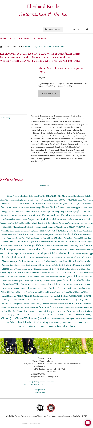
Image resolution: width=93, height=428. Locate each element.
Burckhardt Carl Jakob (12, 307)
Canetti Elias (20, 253)
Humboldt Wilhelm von (83, 296)
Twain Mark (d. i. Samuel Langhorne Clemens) (38, 242)
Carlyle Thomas (16, 273)
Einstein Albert (85, 265)
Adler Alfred (73, 315)
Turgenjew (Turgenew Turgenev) (79, 261)
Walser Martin (76, 219)
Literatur (16, 46)
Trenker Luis (15, 292)
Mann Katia (51, 330)
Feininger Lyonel (73, 322)
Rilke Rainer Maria (44, 304)
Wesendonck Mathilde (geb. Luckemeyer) (17, 284)
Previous (42, 189)
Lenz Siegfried (10, 253)
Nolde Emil (29, 231)
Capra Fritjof (87, 235)
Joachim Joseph (41, 230)
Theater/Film (60, 57)
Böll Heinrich (80, 246)
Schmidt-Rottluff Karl (51, 234)
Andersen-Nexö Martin (50, 300)
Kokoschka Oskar (65, 330)
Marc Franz (59, 242)
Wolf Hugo (38, 308)
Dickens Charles (71, 273)
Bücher (37, 60)
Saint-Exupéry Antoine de (18, 257)
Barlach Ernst (49, 307)
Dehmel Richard (60, 303)
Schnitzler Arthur (83, 280)
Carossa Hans (81, 326)
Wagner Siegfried (50, 203)
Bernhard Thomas (73, 238)
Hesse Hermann (66, 203)
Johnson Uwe (79, 269)
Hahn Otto (58, 269)
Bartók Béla (58, 272)
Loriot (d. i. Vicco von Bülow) (18, 215)
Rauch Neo (62, 315)
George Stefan (77, 292)
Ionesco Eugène (18, 204)
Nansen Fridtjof (36, 211)
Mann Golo (42, 253)
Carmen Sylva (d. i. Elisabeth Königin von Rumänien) (25, 245)
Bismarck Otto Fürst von (33, 204)
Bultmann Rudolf (12, 208)
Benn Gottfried (33, 288)
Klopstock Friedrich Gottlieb (56, 257)
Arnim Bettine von (40, 330)
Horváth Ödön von (26, 280)
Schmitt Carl (68, 268)
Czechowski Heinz (31, 319)
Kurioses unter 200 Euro (63, 60)
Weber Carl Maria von (16, 250)
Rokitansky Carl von (41, 284)
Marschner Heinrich (68, 319)
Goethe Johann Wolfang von (58, 227)
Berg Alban (50, 269)
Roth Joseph (8, 261)
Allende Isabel (51, 249)
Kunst (32, 53)
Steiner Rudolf (63, 253)
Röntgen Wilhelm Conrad (72, 235)
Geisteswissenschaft (15, 57)
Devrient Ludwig (83, 318)
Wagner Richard (51, 211)
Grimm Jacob (47, 238)
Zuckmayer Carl (8, 269)
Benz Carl (4, 257)
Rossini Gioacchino (19, 315)
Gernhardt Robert (36, 315)
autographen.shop (38, 396)
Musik (21, 53)
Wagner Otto (84, 304)
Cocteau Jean (74, 304)
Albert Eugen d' (79, 200)
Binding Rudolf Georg (51, 215)
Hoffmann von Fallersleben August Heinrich (31, 296)
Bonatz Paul (43, 288)
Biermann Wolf (81, 204)
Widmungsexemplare (15, 60)
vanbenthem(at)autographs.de (34, 388)
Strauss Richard (40, 276)
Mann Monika (25, 299)
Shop (6, 46)
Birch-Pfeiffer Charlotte (18, 199)
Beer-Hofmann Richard (62, 245)
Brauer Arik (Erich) (65, 280)
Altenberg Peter (76, 208)
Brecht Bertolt (56, 319)
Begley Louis (33, 200)
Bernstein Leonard (37, 227)
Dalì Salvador (64, 300)
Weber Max (8, 204)
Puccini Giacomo (55, 223)
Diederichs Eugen (42, 326)
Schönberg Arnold (32, 235)
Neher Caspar (74, 311)
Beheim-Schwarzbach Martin (28, 311)
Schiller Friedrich (35, 239)
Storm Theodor (62, 219)
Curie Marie (58, 239)
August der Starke (37, 223)
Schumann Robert (62, 308)
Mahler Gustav (16, 303)
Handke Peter (77, 257)
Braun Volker (11, 219)
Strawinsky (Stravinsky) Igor (56, 261)
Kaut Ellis (53, 288)
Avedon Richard (24, 211)
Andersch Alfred (34, 257)
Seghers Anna (13, 276)
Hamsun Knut (86, 227)
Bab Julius (52, 253)
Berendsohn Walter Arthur (15, 288)
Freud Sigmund (57, 284)
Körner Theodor (22, 219)
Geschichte (40, 57)
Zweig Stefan (37, 300)
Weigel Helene (65, 208)
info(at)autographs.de (37, 386)
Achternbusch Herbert (21, 326)
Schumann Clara (40, 261)
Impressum (51, 386)
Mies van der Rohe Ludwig (69, 288)
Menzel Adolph (10, 265)
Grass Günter (82, 273)
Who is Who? (8, 38)
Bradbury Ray (55, 292)
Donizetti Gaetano (49, 311)
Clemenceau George (58, 322)
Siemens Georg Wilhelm (30, 273)
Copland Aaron (28, 308)
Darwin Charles (27, 277)
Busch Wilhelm (65, 211)
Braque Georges (55, 296)
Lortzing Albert (38, 280)
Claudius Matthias (24, 261)
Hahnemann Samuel (14, 242)
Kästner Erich (30, 253)
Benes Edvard (64, 311)
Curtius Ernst (20, 235)
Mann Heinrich (9, 238)
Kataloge (25, 38)
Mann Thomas (12, 211)
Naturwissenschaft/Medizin (59, 53)
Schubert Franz (36, 215)
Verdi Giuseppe (87, 257)
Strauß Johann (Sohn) (50, 200)
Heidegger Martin (79, 211)
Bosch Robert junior (57, 326)
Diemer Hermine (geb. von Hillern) (30, 268)
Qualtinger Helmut (34, 249)
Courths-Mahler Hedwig (60, 265)
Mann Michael (69, 296)
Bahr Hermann (43, 292)
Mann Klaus (75, 307)
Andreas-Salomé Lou (28, 265)
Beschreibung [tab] (5, 122)
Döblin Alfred (63, 250)
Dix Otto (83, 276)
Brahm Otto (72, 276)
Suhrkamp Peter (50, 315)
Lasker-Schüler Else (30, 304)
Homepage (40, 38)
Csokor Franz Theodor (72, 242)
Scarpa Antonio (74, 227)
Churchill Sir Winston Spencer (14, 231)
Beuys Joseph (67, 292)
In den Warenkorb (49, 93)
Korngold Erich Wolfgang (68, 215)
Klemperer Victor (12, 280)
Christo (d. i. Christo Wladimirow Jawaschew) (26, 322)
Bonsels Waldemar (76, 253)
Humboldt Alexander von (57, 231)
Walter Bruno (88, 253)
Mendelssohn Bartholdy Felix (73, 223)
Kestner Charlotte (44, 265)
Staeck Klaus (86, 315)
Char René (23, 238)
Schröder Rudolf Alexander (41, 219)
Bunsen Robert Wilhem (56, 277)
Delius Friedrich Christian (77, 284)
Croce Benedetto (44, 319)
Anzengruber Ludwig (26, 330)
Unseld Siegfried (9, 299)
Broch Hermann (29, 292)
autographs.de (40, 393)
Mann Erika (67, 199)
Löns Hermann (12, 311)
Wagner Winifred (76, 231)
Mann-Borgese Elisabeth (49, 207)
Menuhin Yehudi (28, 207)
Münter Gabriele (86, 242)
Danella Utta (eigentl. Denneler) (13, 319)
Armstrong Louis (45, 273)
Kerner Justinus (50, 280)
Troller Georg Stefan (76, 250)
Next (48, 189)
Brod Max (74, 265)
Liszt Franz (69, 326)
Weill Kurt (11, 296)
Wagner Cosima (21, 223)
